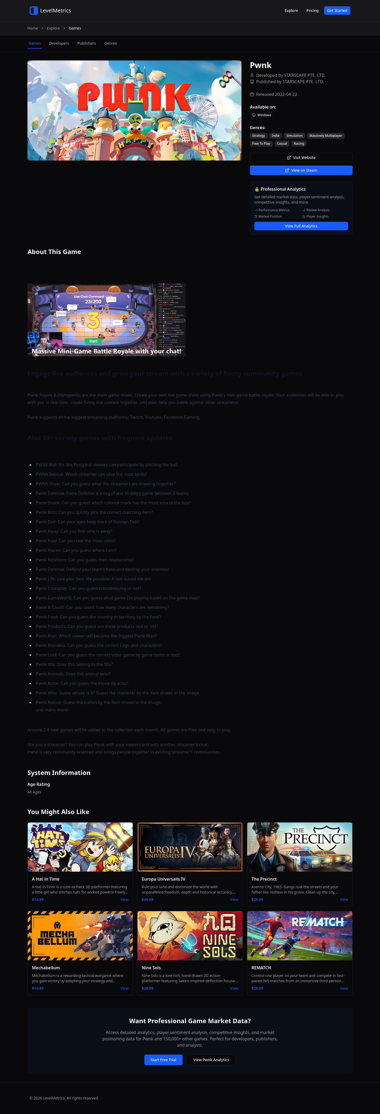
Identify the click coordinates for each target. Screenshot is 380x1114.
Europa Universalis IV (163, 879)
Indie (275, 136)
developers (59, 43)
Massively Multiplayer (326, 136)
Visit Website (301, 157)
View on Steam (301, 170)
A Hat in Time (45, 879)
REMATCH (261, 968)
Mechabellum (46, 968)
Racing (299, 144)
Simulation (294, 136)
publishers (86, 43)
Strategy (258, 136)
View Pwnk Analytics (211, 1059)
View (124, 899)
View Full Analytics (301, 225)
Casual (282, 144)
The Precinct (264, 879)
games (34, 43)
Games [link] (75, 28)
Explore (291, 10)
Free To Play (261, 144)
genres (110, 43)
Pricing (312, 10)
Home (32, 28)
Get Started (337, 10)
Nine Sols (151, 968)
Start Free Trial (163, 1059)
